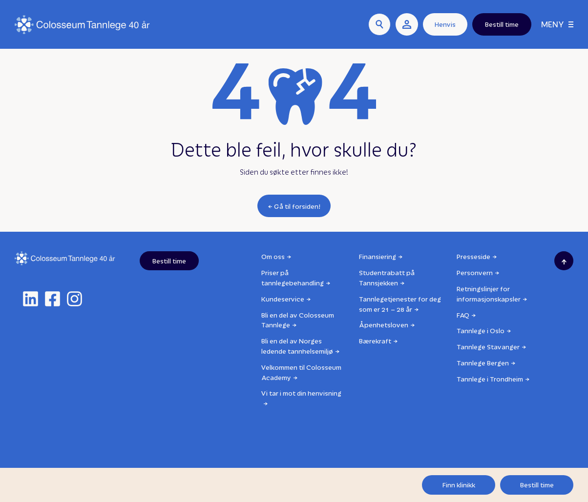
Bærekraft (375, 341)
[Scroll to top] (563, 260)
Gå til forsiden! (297, 206)
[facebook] (52, 298)
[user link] (407, 24)
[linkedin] (30, 298)
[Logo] (82, 24)
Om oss (273, 256)
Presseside (473, 256)
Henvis (445, 24)
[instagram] (74, 298)
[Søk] (379, 24)
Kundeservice (282, 299)
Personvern (475, 272)
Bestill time (537, 485)
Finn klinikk (458, 485)
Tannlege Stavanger (488, 346)
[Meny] (557, 25)
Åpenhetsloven (383, 325)
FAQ (463, 315)
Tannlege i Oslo (480, 330)
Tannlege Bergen (483, 363)
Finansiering (377, 256)
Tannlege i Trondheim (490, 379)
